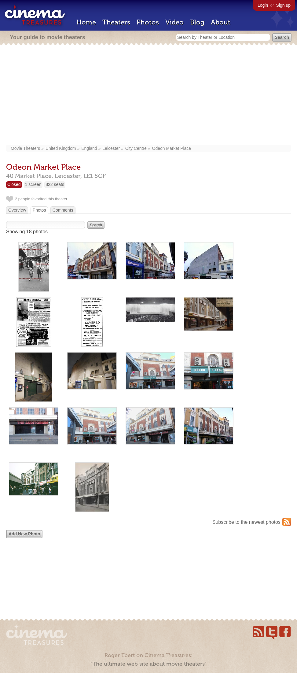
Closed (14, 184)
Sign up (283, 5)
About (220, 22)
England (89, 148)
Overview (17, 210)
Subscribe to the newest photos (246, 522)
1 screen (33, 184)
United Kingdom (61, 148)
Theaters (116, 22)
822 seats (55, 184)
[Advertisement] (148, 95)
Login (263, 5)
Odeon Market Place (171, 148)
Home (86, 22)
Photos (148, 22)
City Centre (136, 148)
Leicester (111, 148)
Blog (197, 22)
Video (174, 22)
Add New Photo (24, 533)
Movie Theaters (25, 148)
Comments (63, 210)
